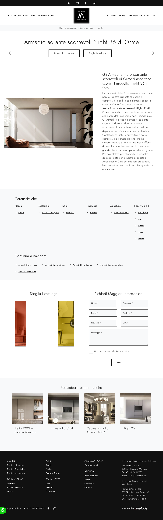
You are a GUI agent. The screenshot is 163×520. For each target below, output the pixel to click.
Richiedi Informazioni (64, 53)
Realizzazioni (46, 15)
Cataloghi (29, 15)
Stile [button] (65, 205)
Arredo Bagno (53, 472)
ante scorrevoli (121, 212)
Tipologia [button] (91, 205)
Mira (140, 219)
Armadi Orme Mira (27, 271)
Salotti (49, 461)
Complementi (91, 465)
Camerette (51, 491)
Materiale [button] (44, 205)
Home (61, 27)
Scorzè (141, 238)
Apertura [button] (115, 205)
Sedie (49, 469)
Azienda (111, 15)
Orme (21, 212)
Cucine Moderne (15, 465)
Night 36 (100, 27)
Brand (122, 15)
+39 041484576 (134, 472)
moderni (70, 212)
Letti (48, 483)
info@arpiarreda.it (137, 475)
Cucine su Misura (16, 472)
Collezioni (14, 15)
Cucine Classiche (16, 469)
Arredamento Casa (75, 27)
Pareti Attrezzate (15, 487)
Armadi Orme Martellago (111, 265)
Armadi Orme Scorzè (82, 265)
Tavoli (49, 465)
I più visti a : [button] (141, 205)
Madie (10, 491)
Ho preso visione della (111, 351)
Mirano (141, 225)
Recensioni (135, 15)
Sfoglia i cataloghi (97, 53)
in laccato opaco (50, 212)
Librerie (11, 483)
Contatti (149, 15)
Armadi (89, 27)
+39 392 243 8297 (135, 495)
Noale (141, 232)
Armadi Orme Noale (28, 265)
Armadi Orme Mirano (55, 265)
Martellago (143, 212)
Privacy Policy (122, 351)
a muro (93, 212)
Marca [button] (18, 205)
